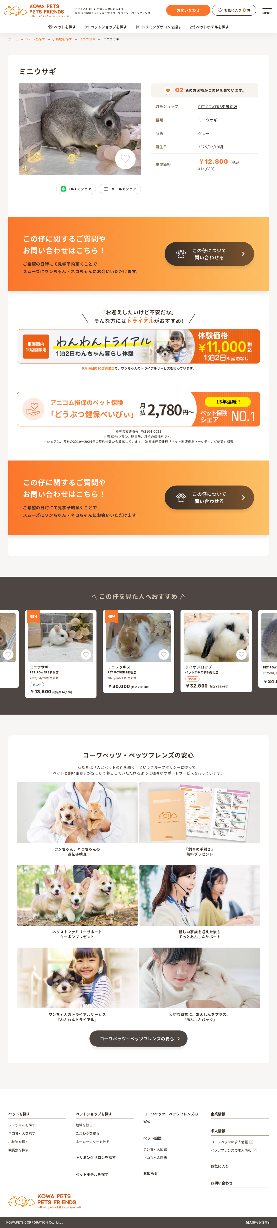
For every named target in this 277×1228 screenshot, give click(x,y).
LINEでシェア (76, 189)
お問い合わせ (188, 10)
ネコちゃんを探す (21, 1133)
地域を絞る (84, 1124)
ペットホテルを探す (209, 26)
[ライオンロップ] (216, 651)
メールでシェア (120, 189)
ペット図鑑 (152, 1138)
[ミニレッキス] (138, 651)
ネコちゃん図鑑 (155, 1157)
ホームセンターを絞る (92, 1141)
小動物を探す (62, 39)
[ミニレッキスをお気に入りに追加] (163, 654)
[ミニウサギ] (60, 654)
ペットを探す (62, 26)
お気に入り (220, 1166)
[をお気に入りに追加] (8, 654)
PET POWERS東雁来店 (217, 106)
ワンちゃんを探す (21, 1124)
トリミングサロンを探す (159, 26)
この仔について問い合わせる (201, 254)
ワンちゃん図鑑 (155, 1149)
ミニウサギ (87, 39)
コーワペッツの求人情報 (229, 1141)
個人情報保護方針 (258, 1222)
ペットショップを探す (106, 26)
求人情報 (218, 1130)
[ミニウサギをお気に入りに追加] (125, 159)
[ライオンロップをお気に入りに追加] (241, 654)
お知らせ (150, 1173)
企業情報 (218, 1113)
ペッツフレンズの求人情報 (231, 1150)
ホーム (13, 39)
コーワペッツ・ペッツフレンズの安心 (137, 1038)
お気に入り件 (234, 10)
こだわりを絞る (87, 1133)
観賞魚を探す (18, 1149)
